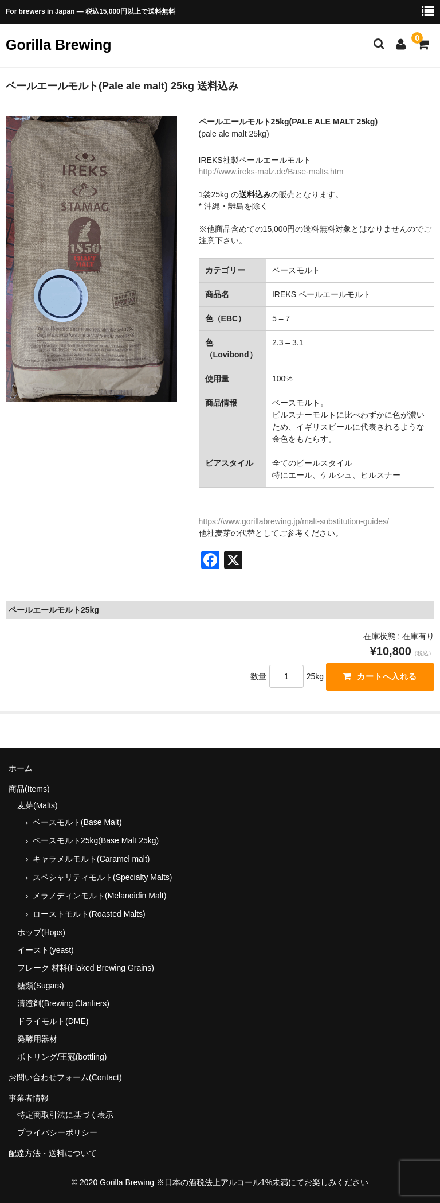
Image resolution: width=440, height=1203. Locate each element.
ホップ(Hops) (41, 932)
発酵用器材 (37, 1039)
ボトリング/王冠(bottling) (62, 1056)
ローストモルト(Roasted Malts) (89, 913)
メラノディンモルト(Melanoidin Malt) (99, 895)
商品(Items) (29, 788)
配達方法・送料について (53, 1153)
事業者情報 (29, 1098)
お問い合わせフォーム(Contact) (65, 1077)
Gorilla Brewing (59, 45)
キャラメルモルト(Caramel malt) (91, 858)
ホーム (21, 768)
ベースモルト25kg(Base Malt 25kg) (96, 840)
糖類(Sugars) (40, 985)
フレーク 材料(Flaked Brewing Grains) (85, 967)
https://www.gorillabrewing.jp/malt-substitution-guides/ (294, 521)
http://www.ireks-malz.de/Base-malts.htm (271, 171)
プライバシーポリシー (57, 1132)
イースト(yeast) (45, 950)
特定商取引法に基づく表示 (65, 1114)
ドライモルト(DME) (52, 1021)
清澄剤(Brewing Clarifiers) (63, 1003)
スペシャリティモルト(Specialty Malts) (102, 877)
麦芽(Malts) (37, 805)
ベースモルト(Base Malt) (77, 822)
